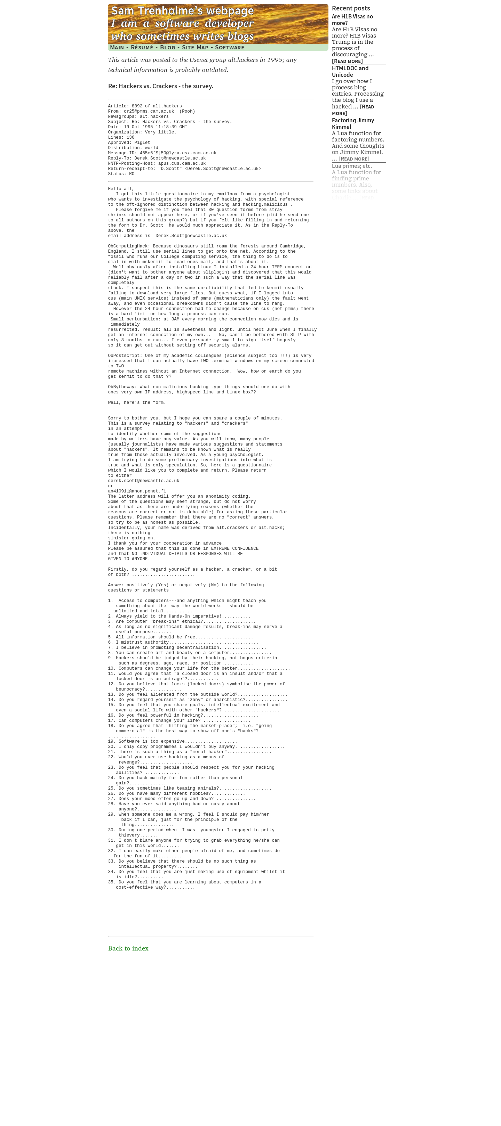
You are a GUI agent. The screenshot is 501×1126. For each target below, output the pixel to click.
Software (229, 47)
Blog (167, 47)
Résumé (142, 47)
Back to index (128, 1112)
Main (117, 47)
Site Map (195, 47)
